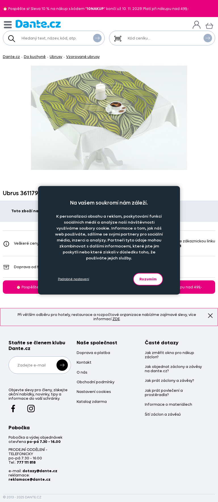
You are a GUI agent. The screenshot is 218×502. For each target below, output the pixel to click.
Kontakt (84, 363)
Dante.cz (11, 56)
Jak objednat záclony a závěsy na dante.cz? (173, 369)
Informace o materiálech (168, 405)
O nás (82, 372)
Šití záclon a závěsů (163, 415)
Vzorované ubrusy (83, 56)
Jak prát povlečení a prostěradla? (164, 393)
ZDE (116, 318)
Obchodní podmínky (95, 382)
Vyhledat (97, 38)
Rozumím (148, 278)
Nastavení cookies (94, 392)
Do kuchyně (35, 56)
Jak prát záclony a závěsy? (169, 381)
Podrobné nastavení (73, 279)
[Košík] (209, 25)
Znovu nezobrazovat (210, 315)
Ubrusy (56, 56)
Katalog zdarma (92, 402)
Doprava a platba (93, 353)
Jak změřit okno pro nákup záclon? (169, 355)
